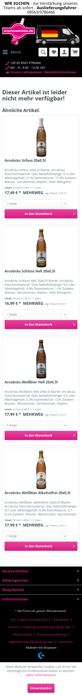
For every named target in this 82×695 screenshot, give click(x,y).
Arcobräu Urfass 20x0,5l (25, 160)
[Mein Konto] (64, 52)
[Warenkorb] (75, 52)
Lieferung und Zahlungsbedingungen (47, 627)
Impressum (65, 642)
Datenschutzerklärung (51, 634)
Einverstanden (41, 688)
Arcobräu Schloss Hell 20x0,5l (30, 271)
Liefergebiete (60, 619)
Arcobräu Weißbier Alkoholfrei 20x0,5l (37, 493)
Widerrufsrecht (22, 634)
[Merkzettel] (53, 52)
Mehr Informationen (41, 675)
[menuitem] (11, 52)
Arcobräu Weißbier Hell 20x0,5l (31, 382)
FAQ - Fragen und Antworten (28, 619)
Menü (12, 51)
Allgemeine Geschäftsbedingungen (31, 642)
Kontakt (13, 627)
